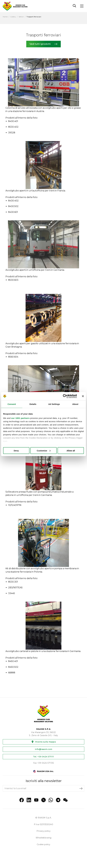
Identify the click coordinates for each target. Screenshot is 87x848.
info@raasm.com (43, 749)
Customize (43, 450)
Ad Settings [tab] (54, 404)
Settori (21, 17)
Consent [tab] (12, 404)
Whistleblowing (43, 837)
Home (5, 17)
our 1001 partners (20, 418)
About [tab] (75, 404)
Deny (16, 450)
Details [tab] (33, 404)
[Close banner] (83, 396)
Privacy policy (43, 831)
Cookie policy (43, 844)
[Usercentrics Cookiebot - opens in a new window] (65, 396)
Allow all (71, 450)
